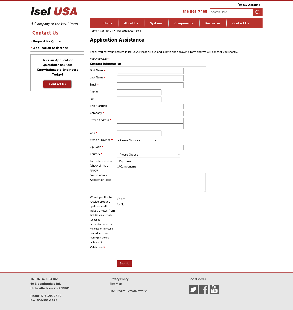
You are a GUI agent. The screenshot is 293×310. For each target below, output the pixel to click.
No (122, 204)
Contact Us (240, 23)
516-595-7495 (195, 11)
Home (108, 23)
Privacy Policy (119, 279)
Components (183, 23)
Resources (212, 23)
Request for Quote (47, 41)
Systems (156, 23)
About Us (131, 23)
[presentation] (145, 252)
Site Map (116, 283)
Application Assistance (128, 31)
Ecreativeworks (137, 291)
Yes (123, 199)
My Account (251, 4)
